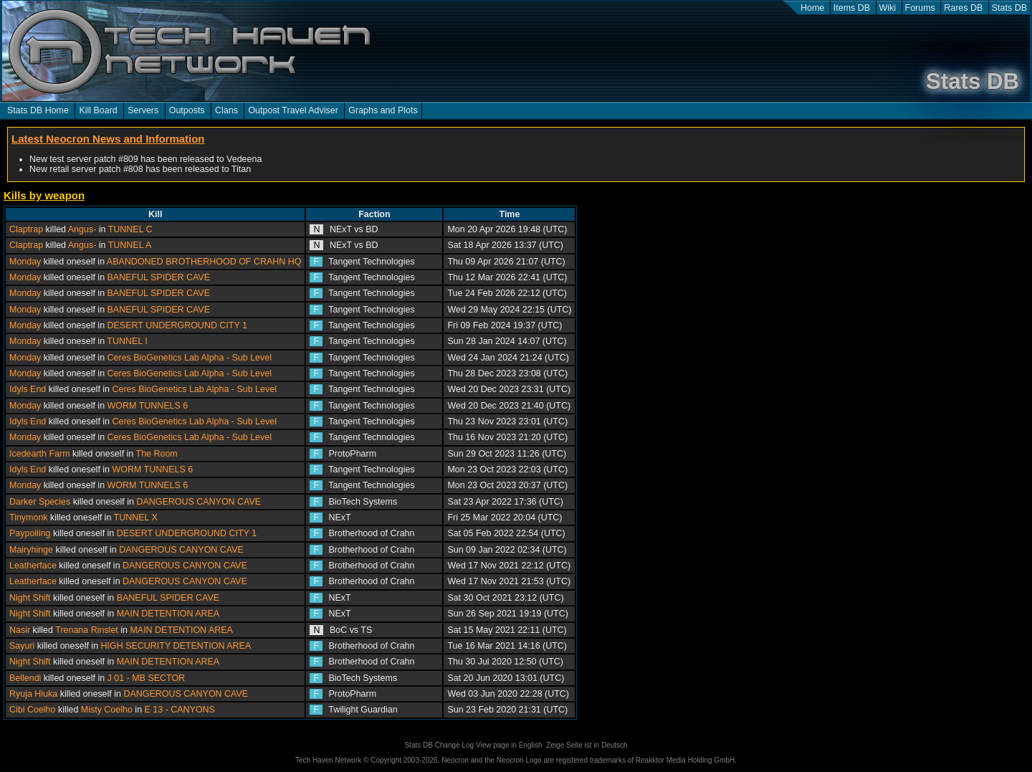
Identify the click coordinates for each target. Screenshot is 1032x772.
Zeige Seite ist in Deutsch (586, 745)
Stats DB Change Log (439, 745)
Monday (25, 262)
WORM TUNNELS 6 (148, 406)
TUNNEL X (136, 518)
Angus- (82, 229)
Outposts (187, 110)
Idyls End (27, 389)
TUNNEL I (127, 341)
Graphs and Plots (382, 110)
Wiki (888, 8)
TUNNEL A (130, 245)
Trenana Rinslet (86, 630)
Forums (920, 8)
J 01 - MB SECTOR (147, 678)
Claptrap (26, 229)
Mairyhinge (31, 550)
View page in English (509, 745)
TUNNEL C (130, 229)
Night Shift (30, 598)
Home (812, 8)
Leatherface (33, 566)
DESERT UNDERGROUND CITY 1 (177, 325)
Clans (226, 110)
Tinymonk (28, 518)
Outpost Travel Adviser (293, 110)
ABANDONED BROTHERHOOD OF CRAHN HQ (204, 262)
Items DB (851, 8)
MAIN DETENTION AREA (168, 614)
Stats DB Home (38, 110)
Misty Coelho (107, 710)
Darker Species (39, 502)
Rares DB (963, 8)
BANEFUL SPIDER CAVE (159, 277)
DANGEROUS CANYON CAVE (198, 502)
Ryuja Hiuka (33, 694)
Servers (143, 110)
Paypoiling (30, 533)
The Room (157, 454)
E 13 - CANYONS (180, 710)
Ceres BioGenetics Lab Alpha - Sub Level (190, 358)
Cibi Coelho (32, 710)
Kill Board (98, 110)
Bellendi (25, 678)
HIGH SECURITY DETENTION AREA (176, 646)
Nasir (19, 630)
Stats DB (1009, 8)
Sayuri (21, 646)
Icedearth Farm (39, 454)
